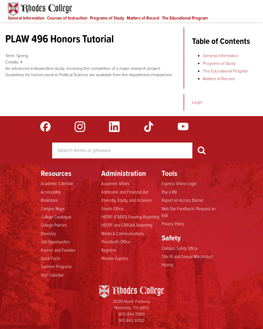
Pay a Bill (169, 192)
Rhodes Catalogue (40, 9)
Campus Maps (53, 208)
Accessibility (51, 192)
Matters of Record (143, 18)
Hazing (167, 264)
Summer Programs (56, 266)
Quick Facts (50, 258)
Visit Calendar (52, 275)
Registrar (108, 250)
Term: (10, 56)
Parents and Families (58, 250)
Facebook (45, 126)
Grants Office (112, 208)
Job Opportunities (55, 241)
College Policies (54, 225)
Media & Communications (122, 233)
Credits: (12, 62)
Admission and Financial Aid (124, 192)
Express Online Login (179, 183)
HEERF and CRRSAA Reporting (126, 225)
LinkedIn (114, 126)
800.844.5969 (132, 314)
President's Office (115, 241)
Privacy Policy (173, 223)
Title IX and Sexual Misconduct (187, 256)
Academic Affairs (115, 183)
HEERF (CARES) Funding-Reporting (130, 216)
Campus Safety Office (180, 248)
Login (197, 102)
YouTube (183, 126)
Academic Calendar (57, 183)
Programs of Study (107, 18)
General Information (26, 18)
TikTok (148, 126)
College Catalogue (56, 216)
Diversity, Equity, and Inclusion (126, 200)
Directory (48, 233)
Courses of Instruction (67, 18)
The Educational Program (185, 18)
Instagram (80, 126)
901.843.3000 (131, 320)
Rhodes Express (114, 258)
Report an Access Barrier (182, 200)
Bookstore (49, 200)
